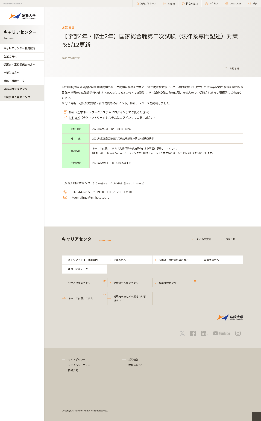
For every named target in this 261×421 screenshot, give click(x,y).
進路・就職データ (14, 81)
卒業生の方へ (11, 72)
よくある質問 (203, 239)
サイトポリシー (76, 359)
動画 (72, 112)
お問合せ (230, 239)
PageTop (256, 416)
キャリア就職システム (80, 298)
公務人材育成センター (17, 89)
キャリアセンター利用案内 (19, 48)
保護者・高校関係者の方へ (19, 64)
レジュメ (74, 117)
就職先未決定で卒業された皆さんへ (130, 298)
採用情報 (133, 359)
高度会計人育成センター (18, 97)
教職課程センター (169, 282)
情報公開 (73, 370)
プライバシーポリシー (80, 365)
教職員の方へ (135, 365)
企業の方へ (10, 56)
